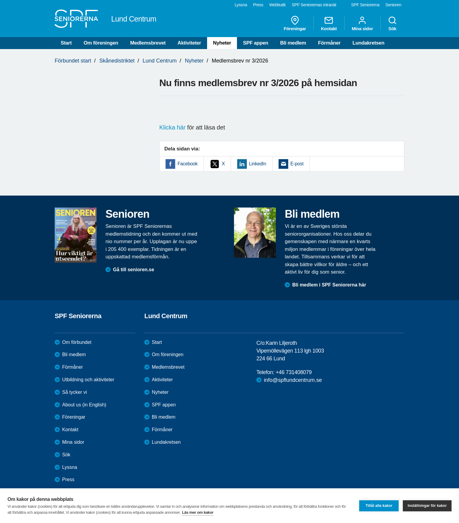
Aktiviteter (189, 43)
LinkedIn (257, 163)
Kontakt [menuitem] (329, 23)
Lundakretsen (368, 43)
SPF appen (255, 43)
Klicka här (172, 127)
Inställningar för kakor (427, 506)
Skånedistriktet (116, 60)
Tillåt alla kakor (378, 506)
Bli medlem (293, 43)
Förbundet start (73, 60)
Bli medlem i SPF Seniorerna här (329, 284)
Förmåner (329, 43)
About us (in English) (84, 404)
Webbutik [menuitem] (277, 4)
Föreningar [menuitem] (295, 23)
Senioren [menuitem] (393, 4)
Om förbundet (76, 342)
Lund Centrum (160, 60)
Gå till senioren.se (133, 269)
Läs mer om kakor (197, 512)
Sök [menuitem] (392, 23)
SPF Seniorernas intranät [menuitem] (314, 4)
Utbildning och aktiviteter (88, 379)
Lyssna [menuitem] (241, 4)
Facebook (188, 163)
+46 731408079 (293, 372)
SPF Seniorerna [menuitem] (365, 4)
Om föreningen (101, 43)
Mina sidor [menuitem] (362, 23)
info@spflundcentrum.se (293, 380)
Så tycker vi (74, 392)
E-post (297, 163)
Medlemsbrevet (148, 43)
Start (66, 43)
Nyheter (222, 43)
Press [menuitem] (258, 4)
